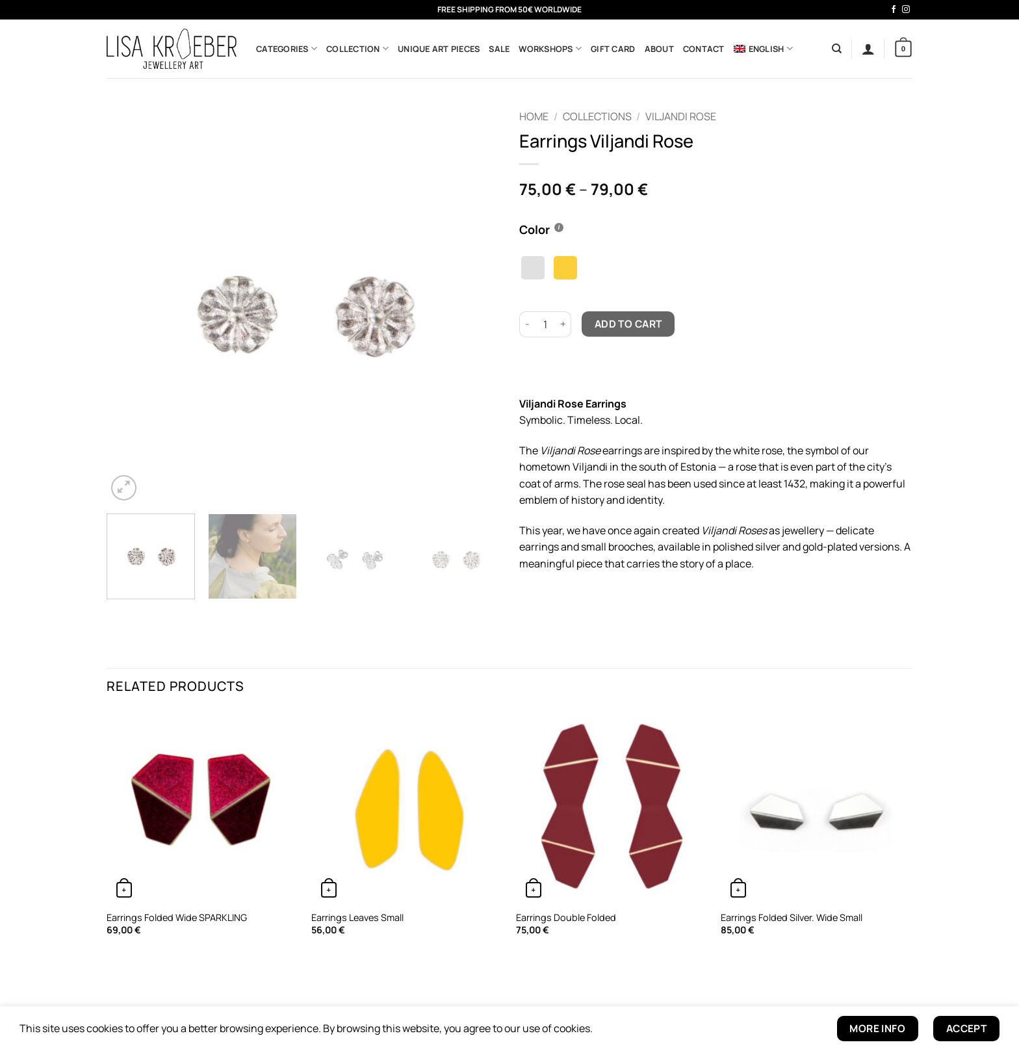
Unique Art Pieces (439, 49)
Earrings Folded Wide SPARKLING (177, 918)
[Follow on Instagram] (906, 9)
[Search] (837, 48)
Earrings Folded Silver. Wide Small (791, 918)
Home (533, 116)
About (659, 49)
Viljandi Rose (680, 116)
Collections (597, 116)
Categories (286, 48)
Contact (704, 49)
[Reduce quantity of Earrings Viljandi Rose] (527, 324)
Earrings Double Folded (566, 918)
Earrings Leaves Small (357, 918)
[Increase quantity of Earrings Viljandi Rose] (563, 324)
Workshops (550, 48)
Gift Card (613, 49)
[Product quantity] (545, 324)
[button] (868, 48)
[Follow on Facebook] (893, 9)
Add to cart (628, 324)
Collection (357, 48)
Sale (499, 49)
